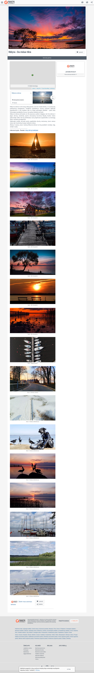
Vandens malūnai (22, 632)
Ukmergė (68, 634)
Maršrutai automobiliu (40, 652)
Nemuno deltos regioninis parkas (26, 638)
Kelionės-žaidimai (39, 655)
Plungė (75, 634)
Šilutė (57, 634)
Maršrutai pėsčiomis (40, 648)
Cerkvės (44, 630)
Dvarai (58, 628)
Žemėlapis (26, 645)
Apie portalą (62, 645)
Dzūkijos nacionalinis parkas (21, 636)
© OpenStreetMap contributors (48, 88)
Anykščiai (43, 634)
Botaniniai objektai (19, 630)
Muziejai (51, 628)
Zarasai (38, 634)
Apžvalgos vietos (32, 630)
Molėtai (34, 634)
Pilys (55, 628)
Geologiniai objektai (70, 628)
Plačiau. (37, 670)
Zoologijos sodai (37, 632)
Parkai (70, 632)
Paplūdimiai (61, 632)
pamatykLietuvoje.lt (71, 72)
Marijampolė (62, 634)
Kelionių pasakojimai (40, 657)
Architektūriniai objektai (63, 630)
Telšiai (53, 634)
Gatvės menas (35, 628)
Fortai (71, 630)
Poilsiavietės (44, 632)
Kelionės (38, 645)
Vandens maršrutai (39, 653)
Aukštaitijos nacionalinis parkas (36, 636)
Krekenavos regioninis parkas (55, 638)
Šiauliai (29, 634)
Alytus (71, 634)
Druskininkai (48, 634)
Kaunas (20, 634)
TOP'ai (36, 659)
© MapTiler (38, 88)
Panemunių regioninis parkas (41, 638)
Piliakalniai (63, 628)
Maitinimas (26, 652)
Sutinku (69, 669)
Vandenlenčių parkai (52, 632)
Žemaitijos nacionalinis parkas (50, 636)
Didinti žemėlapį (33, 86)
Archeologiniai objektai (52, 630)
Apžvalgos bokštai (27, 628)
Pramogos (25, 650)
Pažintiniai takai (18, 628)
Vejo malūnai (30, 632)
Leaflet (33, 88)
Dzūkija (64, 638)
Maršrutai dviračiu (39, 650)
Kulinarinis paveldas (43, 628)
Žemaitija (68, 638)
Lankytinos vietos (27, 648)
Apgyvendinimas (27, 653)
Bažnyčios (39, 630)
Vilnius (16, 634)
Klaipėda (25, 634)
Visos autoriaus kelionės (70, 74)
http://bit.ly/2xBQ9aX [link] (31, 130)
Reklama (49, 645)
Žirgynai (66, 632)
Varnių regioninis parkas (63, 636)
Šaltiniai (26, 630)
